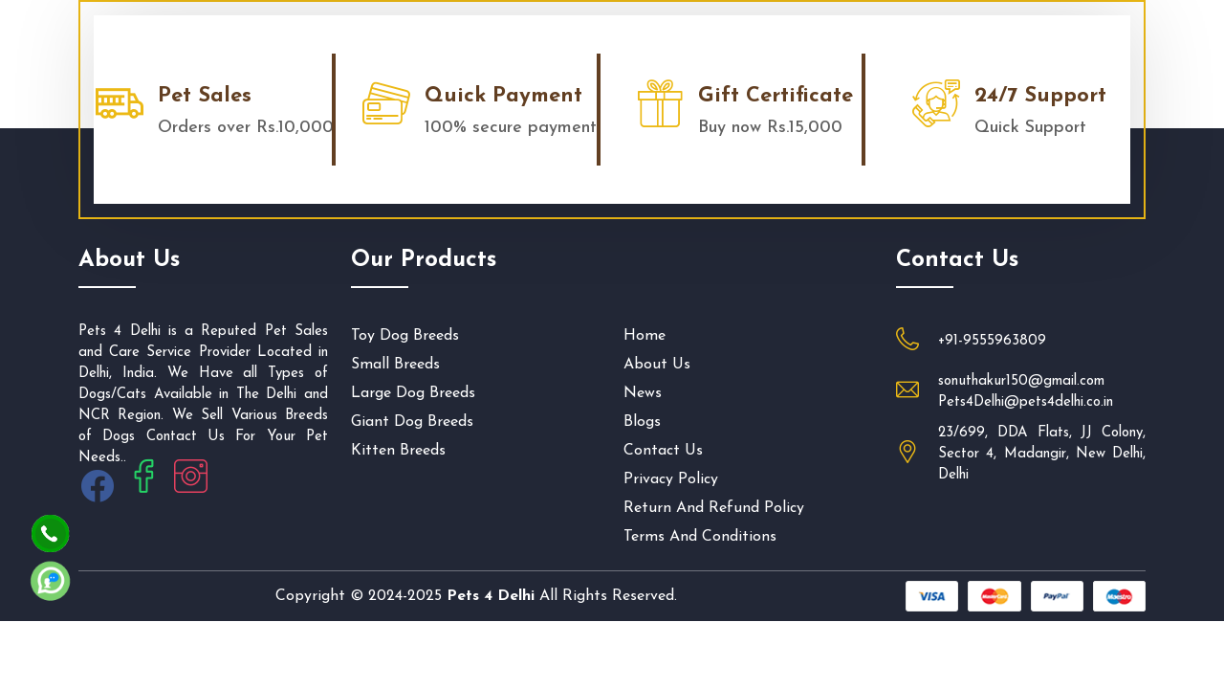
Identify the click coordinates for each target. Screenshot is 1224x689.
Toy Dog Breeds (405, 336)
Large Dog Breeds (413, 393)
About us (656, 364)
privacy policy (670, 479)
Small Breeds (395, 364)
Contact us (663, 450)
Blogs (642, 422)
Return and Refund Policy (713, 508)
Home (644, 336)
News (642, 393)
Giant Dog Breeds (412, 422)
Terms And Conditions (699, 537)
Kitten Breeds (398, 450)
